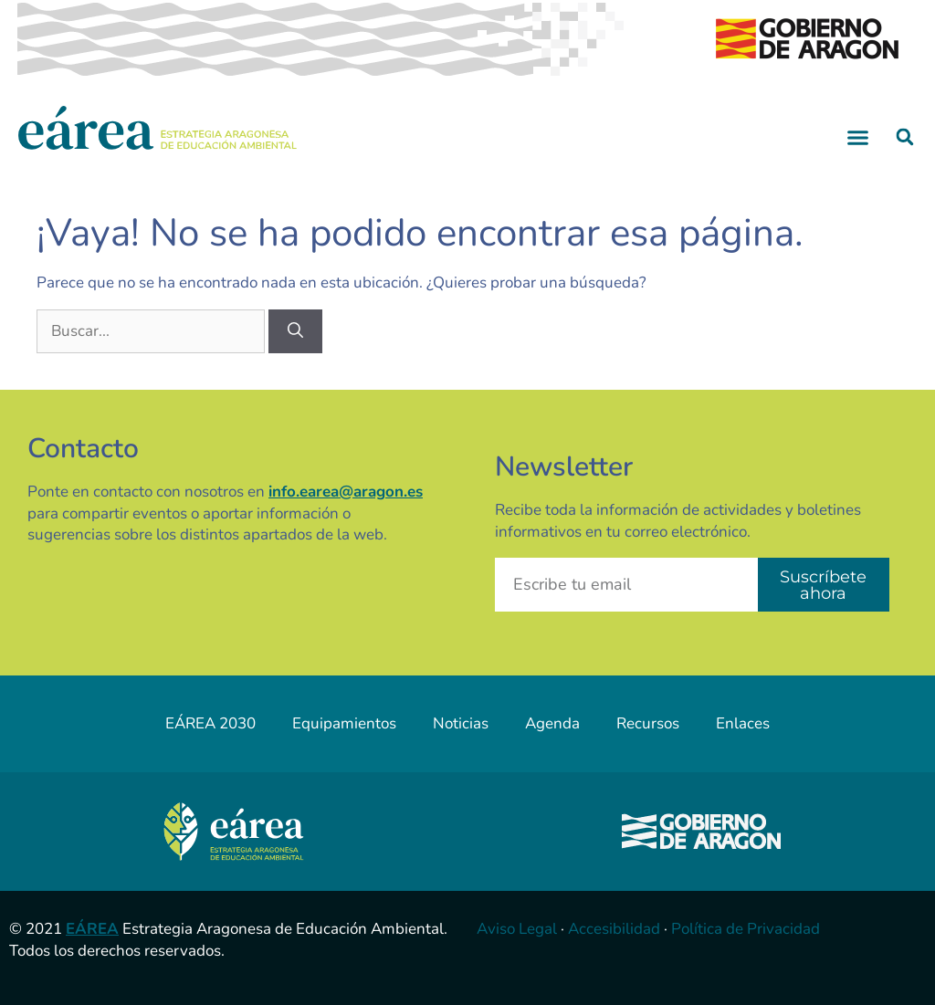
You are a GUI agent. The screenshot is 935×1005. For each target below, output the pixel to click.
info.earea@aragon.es (345, 491)
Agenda (552, 723)
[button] (858, 137)
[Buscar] (295, 331)
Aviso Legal (517, 928)
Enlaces (743, 723)
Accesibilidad (614, 928)
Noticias (461, 723)
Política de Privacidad (745, 928)
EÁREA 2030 (210, 723)
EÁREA (92, 928)
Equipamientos (344, 723)
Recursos (647, 723)
